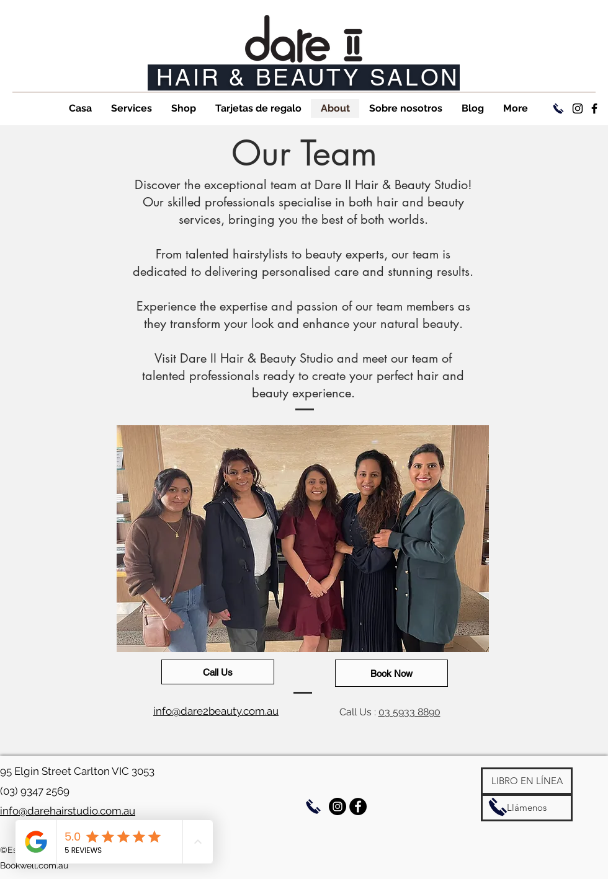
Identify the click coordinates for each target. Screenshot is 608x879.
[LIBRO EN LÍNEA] (527, 781)
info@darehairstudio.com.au (67, 811)
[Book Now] (391, 673)
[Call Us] (217, 672)
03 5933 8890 (409, 712)
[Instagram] (577, 108)
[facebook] (594, 108)
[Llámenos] (527, 807)
